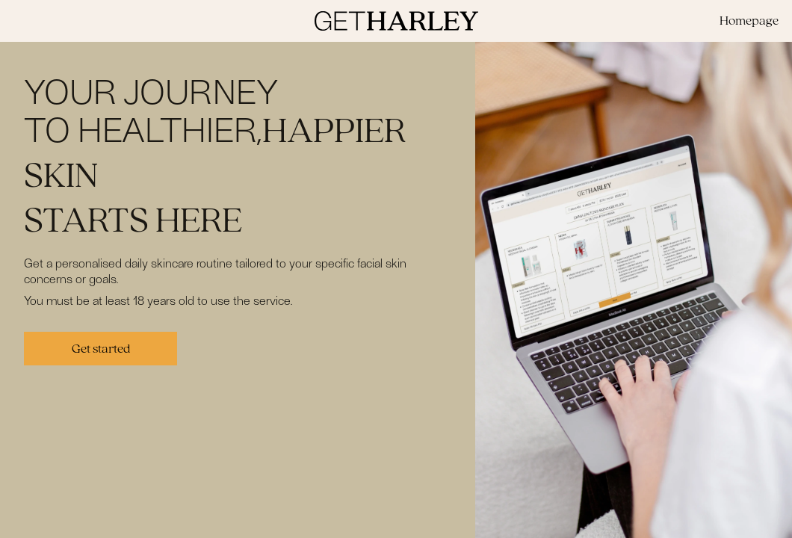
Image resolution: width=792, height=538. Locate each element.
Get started (101, 348)
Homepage (749, 20)
